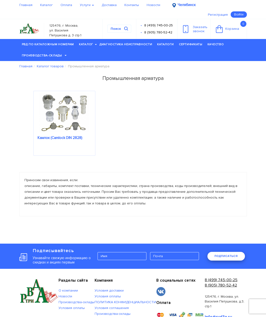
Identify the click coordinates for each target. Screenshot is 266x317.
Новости (153, 5)
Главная (25, 5)
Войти (238, 14)
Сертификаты (190, 44)
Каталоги (165, 44)
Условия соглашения (112, 308)
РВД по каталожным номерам (48, 44)
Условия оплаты (72, 308)
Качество (215, 44)
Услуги (87, 5)
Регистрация (218, 15)
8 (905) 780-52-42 (158, 32)
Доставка (109, 5)
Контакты (131, 5)
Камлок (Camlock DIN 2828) (60, 138)
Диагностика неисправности (125, 44)
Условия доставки (109, 290)
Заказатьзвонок (195, 29)
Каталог (46, 5)
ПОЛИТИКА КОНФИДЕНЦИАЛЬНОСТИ (125, 302)
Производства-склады (44, 55)
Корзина (231, 27)
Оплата (66, 5)
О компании (68, 290)
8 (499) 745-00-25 (158, 25)
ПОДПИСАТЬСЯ (226, 256)
